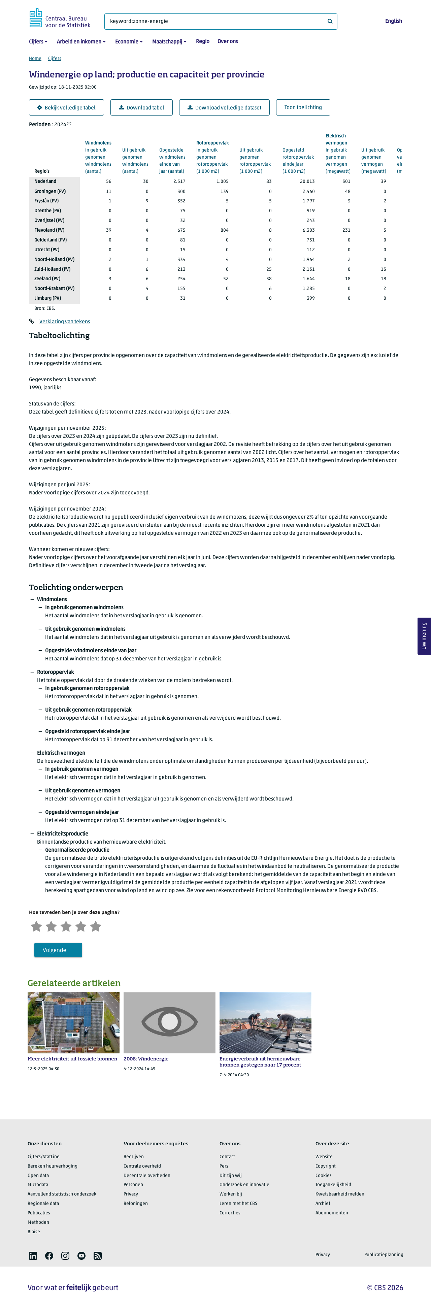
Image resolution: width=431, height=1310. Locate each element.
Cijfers (36, 42)
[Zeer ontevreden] (36, 925)
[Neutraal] (66, 925)
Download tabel (141, 108)
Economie (126, 42)
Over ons (228, 41)
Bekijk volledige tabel (66, 108)
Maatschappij (167, 42)
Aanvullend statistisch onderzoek (62, 1194)
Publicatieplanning (383, 1255)
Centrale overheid (142, 1166)
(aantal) (98, 157)
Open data (38, 1176)
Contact (227, 1157)
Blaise (34, 1232)
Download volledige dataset (224, 108)
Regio (202, 41)
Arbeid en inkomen (79, 42)
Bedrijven (134, 1157)
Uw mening (424, 636)
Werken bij (231, 1194)
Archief (323, 1204)
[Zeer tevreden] (95, 925)
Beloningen (136, 1204)
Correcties (230, 1213)
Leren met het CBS (238, 1204)
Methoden (38, 1222)
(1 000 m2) (212, 157)
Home (35, 59)
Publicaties (39, 1213)
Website (324, 1157)
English (393, 21)
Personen (133, 1185)
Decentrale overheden (147, 1176)
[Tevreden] (80, 925)
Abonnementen (332, 1213)
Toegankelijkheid (333, 1185)
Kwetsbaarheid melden (340, 1194)
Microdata (38, 1185)
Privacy (131, 1194)
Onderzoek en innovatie (244, 1185)
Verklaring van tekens (64, 322)
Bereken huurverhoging (52, 1166)
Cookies (324, 1176)
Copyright (326, 1166)
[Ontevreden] (51, 925)
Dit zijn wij (231, 1176)
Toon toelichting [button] (303, 107)
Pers (224, 1166)
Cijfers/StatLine (44, 1157)
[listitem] (33, 1255)
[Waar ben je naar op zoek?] (220, 21)
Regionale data (43, 1204)
